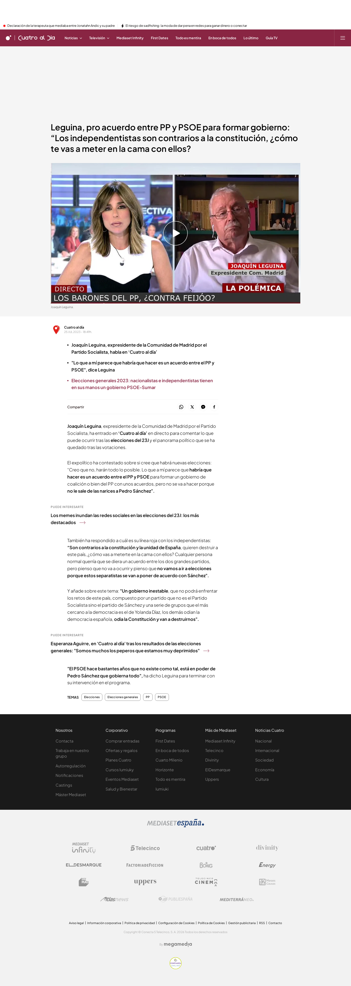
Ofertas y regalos (121, 750)
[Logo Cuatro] (206, 848)
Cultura (262, 779)
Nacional (263, 740)
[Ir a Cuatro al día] (36, 38)
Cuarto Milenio (169, 759)
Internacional (267, 750)
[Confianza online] (176, 967)
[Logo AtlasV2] (114, 899)
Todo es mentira (170, 779)
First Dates (165, 740)
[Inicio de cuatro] (8, 37)
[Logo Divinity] (267, 848)
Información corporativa (104, 923)
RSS (262, 923)
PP (148, 697)
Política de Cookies (211, 923)
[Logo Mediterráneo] (237, 899)
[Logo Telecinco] (145, 848)
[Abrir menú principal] (342, 37)
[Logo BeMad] (84, 882)
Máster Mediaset (71, 794)
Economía (264, 769)
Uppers (212, 779)
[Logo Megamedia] (178, 944)
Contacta (64, 740)
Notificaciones (69, 775)
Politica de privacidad (140, 923)
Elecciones (92, 697)
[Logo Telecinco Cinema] (206, 882)
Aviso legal (76, 923)
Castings (64, 785)
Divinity (212, 759)
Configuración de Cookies (176, 923)
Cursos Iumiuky (120, 769)
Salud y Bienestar (121, 788)
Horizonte (165, 769)
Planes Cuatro (118, 759)
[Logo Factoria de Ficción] (145, 865)
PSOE (162, 697)
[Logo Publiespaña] (175, 899)
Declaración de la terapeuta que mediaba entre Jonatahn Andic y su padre (61, 26)
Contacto (275, 923)
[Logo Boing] (206, 865)
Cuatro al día (74, 327)
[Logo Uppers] (145, 882)
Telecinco (214, 750)
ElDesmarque (217, 769)
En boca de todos (172, 750)
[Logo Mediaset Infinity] (84, 848)
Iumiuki (162, 788)
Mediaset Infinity (220, 740)
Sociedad (264, 759)
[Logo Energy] (267, 865)
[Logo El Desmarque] (83, 865)
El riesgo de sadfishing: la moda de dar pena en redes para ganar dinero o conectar (186, 26)
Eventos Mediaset (122, 779)
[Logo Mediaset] (175, 826)
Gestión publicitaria (242, 923)
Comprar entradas (122, 740)
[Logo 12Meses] (267, 882)
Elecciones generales (122, 697)
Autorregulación (71, 765)
